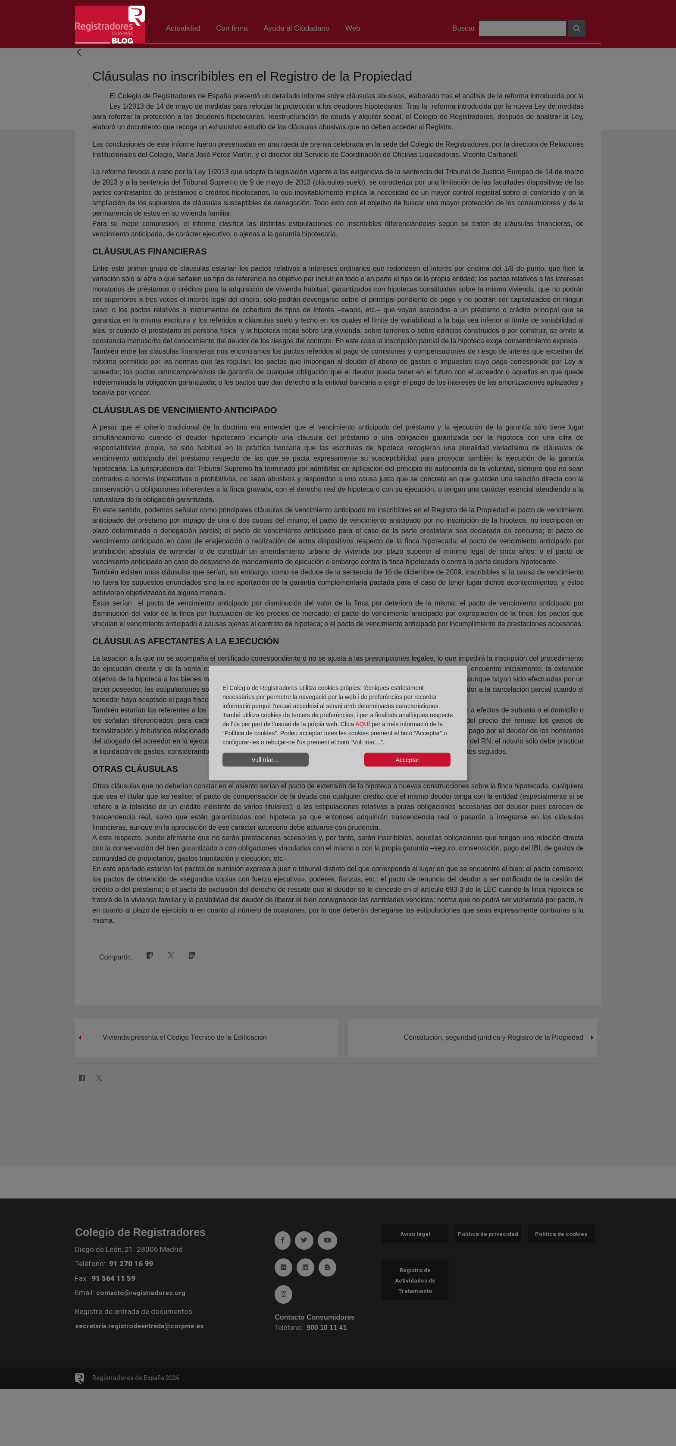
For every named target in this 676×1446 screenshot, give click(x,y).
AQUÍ (363, 724)
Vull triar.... (265, 759)
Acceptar (407, 759)
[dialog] (338, 723)
